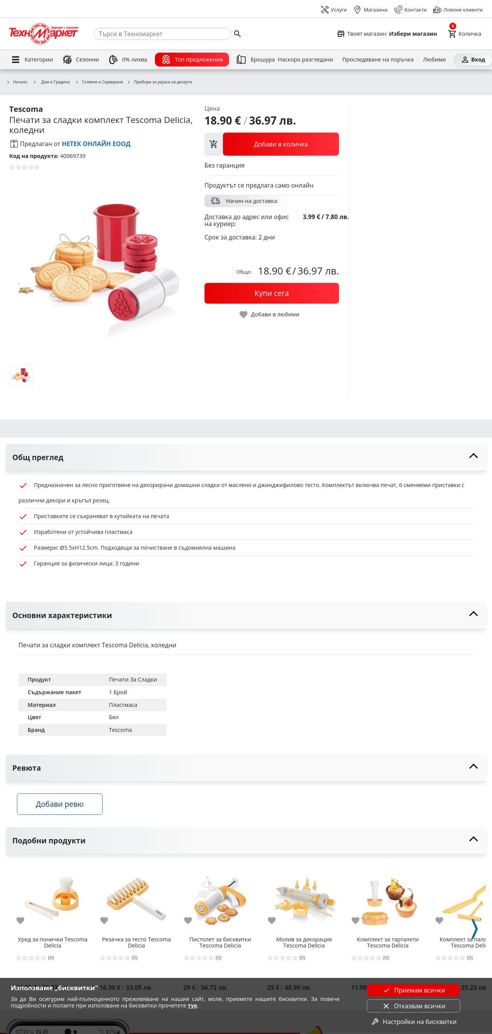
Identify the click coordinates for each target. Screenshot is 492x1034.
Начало (16, 82)
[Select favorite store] (386, 34)
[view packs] (271, 144)
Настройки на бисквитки (414, 1021)
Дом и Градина (51, 82)
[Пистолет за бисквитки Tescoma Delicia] (220, 899)
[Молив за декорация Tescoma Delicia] (304, 899)
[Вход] (473, 59)
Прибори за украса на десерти (159, 82)
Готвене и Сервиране (99, 82)
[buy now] (271, 293)
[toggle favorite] (270, 314)
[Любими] (434, 59)
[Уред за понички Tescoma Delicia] (53, 899)
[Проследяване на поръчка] (378, 59)
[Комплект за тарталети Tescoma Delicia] (388, 899)
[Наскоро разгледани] (305, 59)
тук (192, 1005)
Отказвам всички (413, 1006)
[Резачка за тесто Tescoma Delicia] (136, 899)
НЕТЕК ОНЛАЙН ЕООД (96, 143)
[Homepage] (43, 34)
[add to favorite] (25, 922)
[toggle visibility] (246, 457)
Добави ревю (61, 805)
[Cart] (464, 34)
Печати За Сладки (133, 679)
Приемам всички (413, 990)
